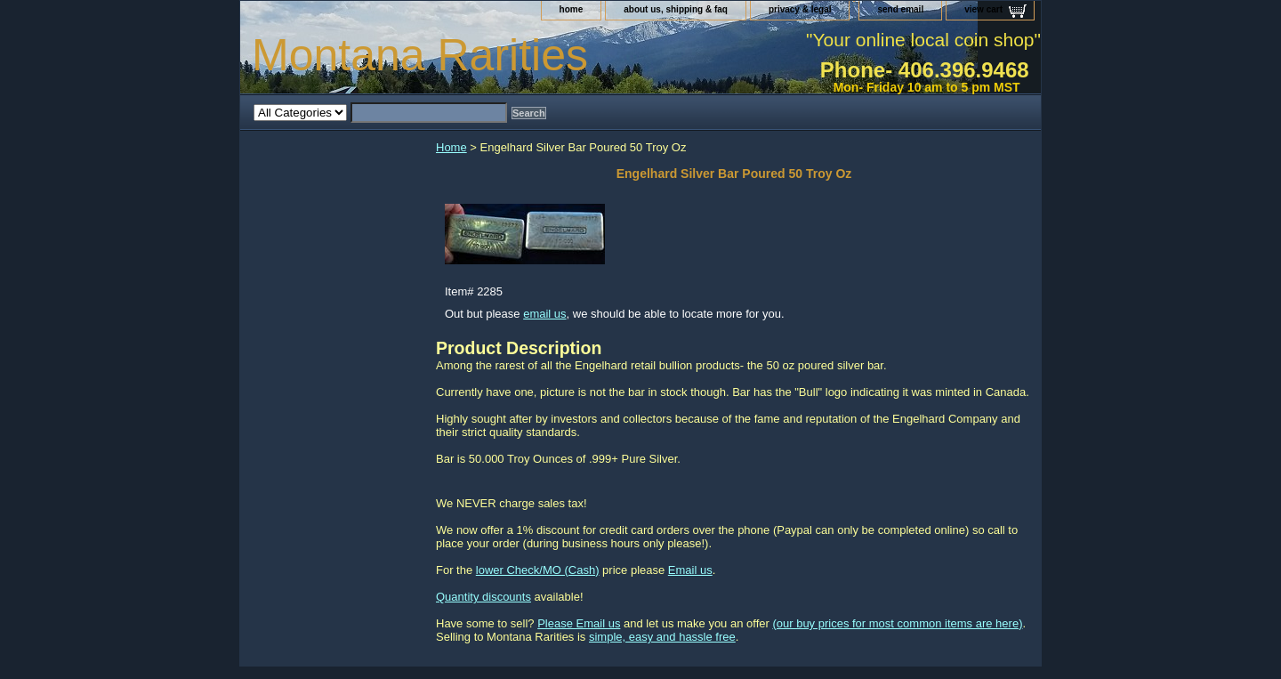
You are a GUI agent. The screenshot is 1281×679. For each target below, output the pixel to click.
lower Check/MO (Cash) (538, 570)
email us (544, 313)
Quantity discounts (483, 596)
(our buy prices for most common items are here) (897, 623)
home (572, 9)
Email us (690, 570)
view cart (983, 9)
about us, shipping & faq (676, 9)
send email (900, 9)
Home (451, 147)
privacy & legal (800, 9)
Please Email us (578, 623)
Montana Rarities (420, 55)
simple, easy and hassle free (662, 636)
